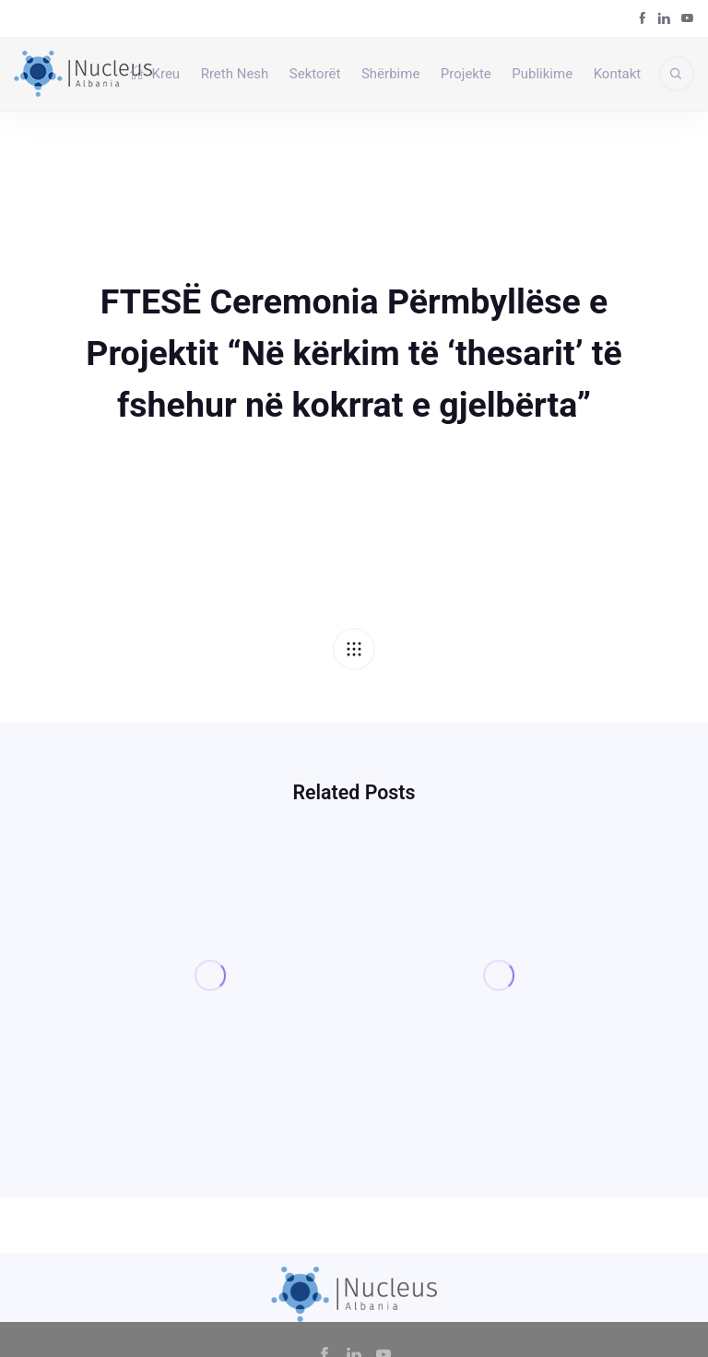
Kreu (154, 73)
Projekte (466, 73)
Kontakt (618, 73)
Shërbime (390, 73)
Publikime (542, 73)
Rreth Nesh (235, 73)
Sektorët (315, 73)
